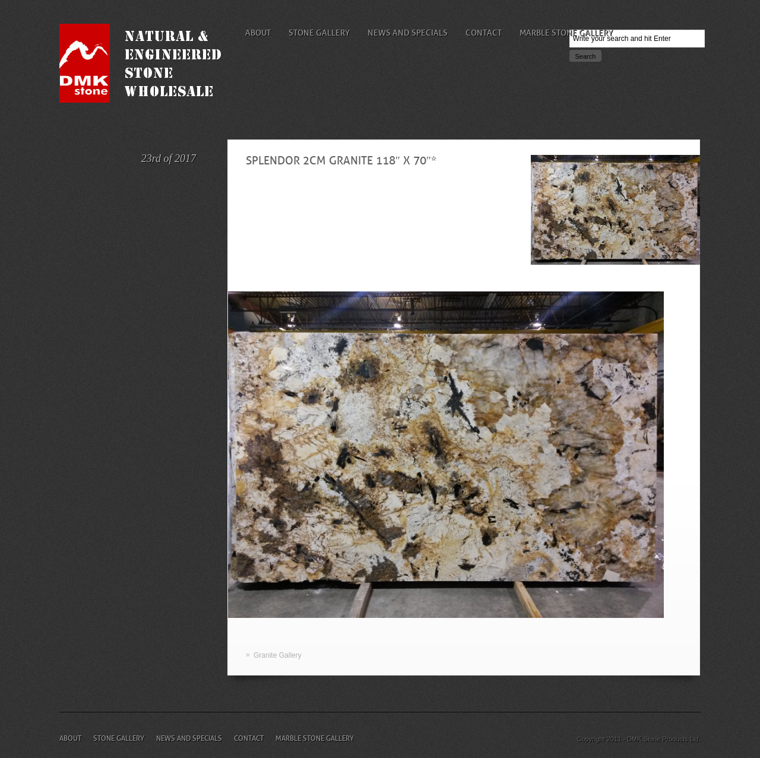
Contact (484, 32)
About (258, 32)
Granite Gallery (278, 655)
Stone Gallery (319, 32)
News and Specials (408, 32)
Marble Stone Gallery (566, 32)
